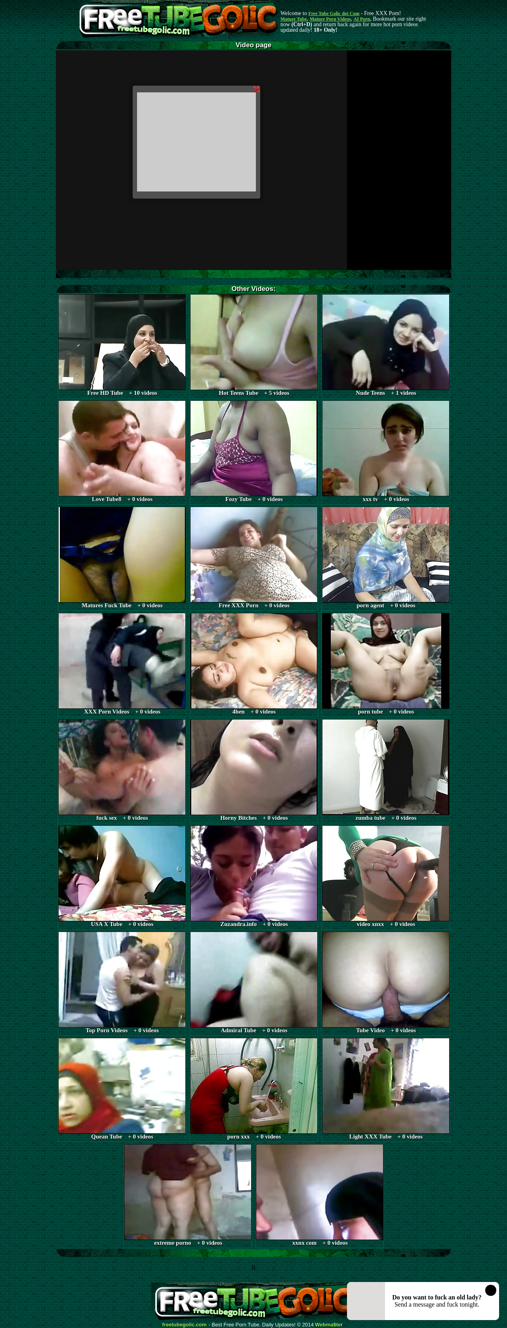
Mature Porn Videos (330, 19)
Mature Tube (293, 19)
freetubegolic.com (184, 1325)
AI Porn (362, 19)
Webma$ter (329, 1325)
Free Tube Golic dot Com (333, 13)
